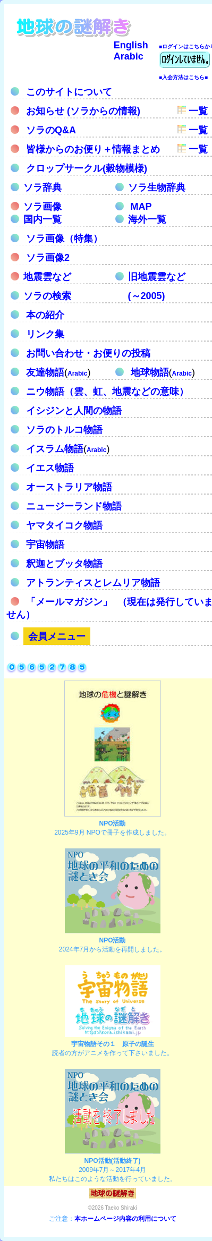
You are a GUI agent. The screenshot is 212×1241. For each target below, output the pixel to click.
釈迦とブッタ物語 (63, 563)
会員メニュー (57, 636)
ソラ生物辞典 (156, 187)
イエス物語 (48, 468)
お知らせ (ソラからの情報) (81, 111)
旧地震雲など (156, 276)
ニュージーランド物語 (72, 506)
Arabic (128, 56)
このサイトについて (67, 92)
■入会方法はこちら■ (183, 77)
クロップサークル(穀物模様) (85, 168)
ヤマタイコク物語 (63, 525)
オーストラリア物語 (67, 487)
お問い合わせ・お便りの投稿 (86, 353)
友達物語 (43, 372)
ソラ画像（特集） (63, 238)
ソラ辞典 (42, 187)
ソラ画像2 (46, 257)
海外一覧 (147, 219)
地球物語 (148, 372)
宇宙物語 (43, 544)
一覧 (197, 111)
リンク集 (43, 334)
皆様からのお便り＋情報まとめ (91, 149)
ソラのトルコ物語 (63, 429)
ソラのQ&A (49, 130)
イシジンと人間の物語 (72, 410)
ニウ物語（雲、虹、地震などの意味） (106, 391)
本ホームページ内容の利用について (125, 1218)
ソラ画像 (42, 206)
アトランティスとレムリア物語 (91, 582)
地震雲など (47, 276)
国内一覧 (42, 219)
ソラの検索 (47, 296)
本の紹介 (43, 315)
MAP (141, 206)
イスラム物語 (53, 449)
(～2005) (146, 296)
